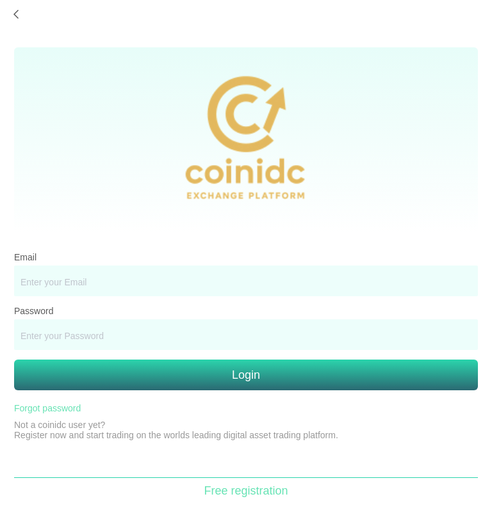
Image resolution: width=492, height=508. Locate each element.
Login (246, 375)
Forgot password (47, 408)
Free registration (246, 490)
